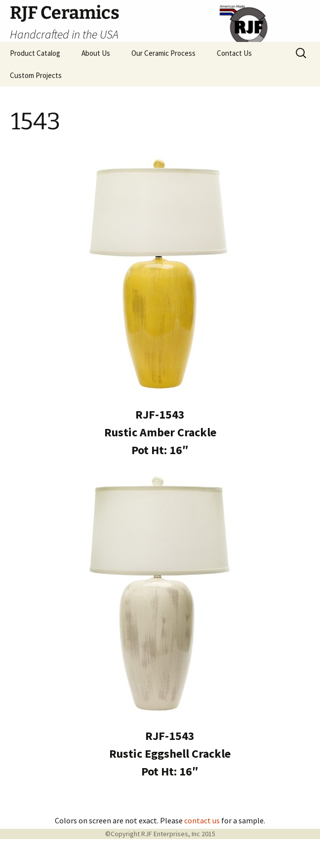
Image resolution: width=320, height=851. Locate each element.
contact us (202, 820)
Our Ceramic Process (163, 53)
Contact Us (234, 53)
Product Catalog (35, 53)
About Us (95, 53)
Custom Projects (36, 75)
